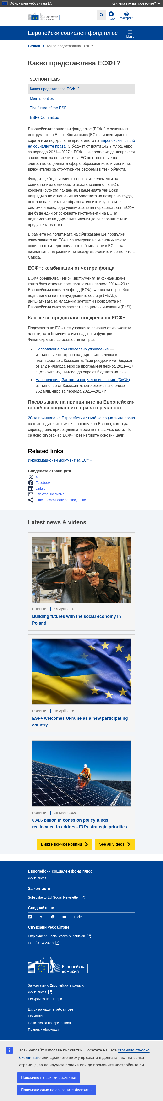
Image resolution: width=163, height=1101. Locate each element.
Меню (130, 34)
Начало (34, 46)
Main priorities (42, 98)
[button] (34, 477)
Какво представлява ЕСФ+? (54, 89)
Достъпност (37, 878)
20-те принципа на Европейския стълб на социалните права (81, 418)
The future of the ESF (48, 108)
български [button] (126, 15)
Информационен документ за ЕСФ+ (60, 460)
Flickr (78, 917)
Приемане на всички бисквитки (48, 1077)
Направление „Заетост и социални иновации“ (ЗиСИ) (83, 380)
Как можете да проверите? (136, 3)
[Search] (101, 15)
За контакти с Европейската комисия (56, 985)
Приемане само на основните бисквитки (56, 1090)
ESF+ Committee (44, 118)
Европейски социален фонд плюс (60, 871)
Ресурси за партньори (45, 999)
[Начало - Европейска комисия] (46, 16)
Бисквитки (36, 1016)
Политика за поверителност (49, 1023)
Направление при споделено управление (72, 349)
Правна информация (44, 1029)
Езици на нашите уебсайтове (50, 1009)
